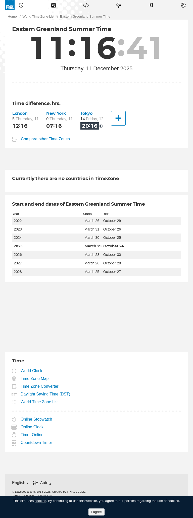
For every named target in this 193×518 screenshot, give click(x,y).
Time (21, 5)
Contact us (45, 495)
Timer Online (32, 435)
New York (56, 113)
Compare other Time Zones (45, 139)
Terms (16, 495)
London (20, 113)
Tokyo (86, 113)
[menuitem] (21, 5)
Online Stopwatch (36, 419)
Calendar (53, 5)
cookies (40, 501)
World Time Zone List (40, 402)
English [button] (18, 483)
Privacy (29, 495)
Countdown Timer (36, 442)
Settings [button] (183, 5)
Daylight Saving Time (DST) (45, 394)
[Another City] (118, 118)
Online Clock (32, 427)
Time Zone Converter (40, 386)
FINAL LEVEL (76, 491)
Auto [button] (44, 483)
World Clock (31, 371)
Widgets (86, 5)
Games (118, 5)
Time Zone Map (35, 378)
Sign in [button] (151, 5)
